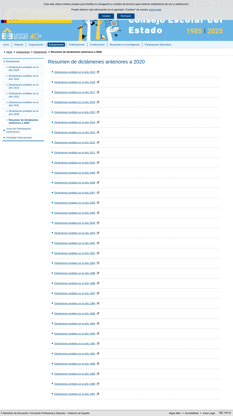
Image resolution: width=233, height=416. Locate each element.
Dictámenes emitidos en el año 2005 (74, 212)
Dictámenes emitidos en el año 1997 (74, 293)
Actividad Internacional (19, 137)
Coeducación (97, 44)
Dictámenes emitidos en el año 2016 (74, 102)
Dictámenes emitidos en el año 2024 (23, 77)
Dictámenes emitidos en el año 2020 (23, 112)
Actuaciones (56, 44)
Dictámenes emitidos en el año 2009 (74, 172)
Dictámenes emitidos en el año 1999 (74, 273)
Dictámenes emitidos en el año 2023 (23, 86)
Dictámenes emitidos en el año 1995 (74, 313)
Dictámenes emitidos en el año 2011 (74, 152)
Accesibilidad (192, 413)
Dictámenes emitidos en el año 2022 (23, 95)
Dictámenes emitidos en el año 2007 (74, 192)
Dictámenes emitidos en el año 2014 (74, 122)
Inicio (6, 44)
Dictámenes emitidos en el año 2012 (74, 142)
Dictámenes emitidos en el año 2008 (74, 182)
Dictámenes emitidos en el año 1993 (74, 333)
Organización (35, 44)
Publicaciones (77, 44)
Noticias (18, 44)
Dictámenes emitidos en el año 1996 (74, 303)
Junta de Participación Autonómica (18, 130)
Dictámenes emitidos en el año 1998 (74, 283)
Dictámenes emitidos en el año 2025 (23, 69)
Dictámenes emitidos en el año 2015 (74, 112)
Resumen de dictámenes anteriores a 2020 (23, 121)
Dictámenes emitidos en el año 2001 (74, 253)
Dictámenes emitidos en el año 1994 (74, 323)
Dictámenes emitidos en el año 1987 (74, 393)
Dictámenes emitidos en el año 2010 (74, 162)
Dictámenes (40, 51)
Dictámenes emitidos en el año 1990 (74, 363)
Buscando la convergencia (125, 44)
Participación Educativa (158, 44)
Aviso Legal (209, 413)
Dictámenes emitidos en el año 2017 (74, 92)
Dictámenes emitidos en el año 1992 (74, 343)
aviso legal (155, 9)
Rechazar (126, 16)
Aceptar (106, 16)
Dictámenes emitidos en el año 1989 (74, 373)
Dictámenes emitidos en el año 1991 (74, 353)
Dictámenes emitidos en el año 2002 (74, 243)
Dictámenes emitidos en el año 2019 (74, 72)
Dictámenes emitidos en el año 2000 (74, 263)
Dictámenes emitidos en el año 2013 (74, 132)
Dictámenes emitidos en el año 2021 (23, 104)
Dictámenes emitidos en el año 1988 (74, 383)
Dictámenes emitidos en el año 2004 (74, 222)
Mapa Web (175, 413)
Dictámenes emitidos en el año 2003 (74, 233)
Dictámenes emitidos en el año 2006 (74, 202)
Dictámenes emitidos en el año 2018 (74, 82)
